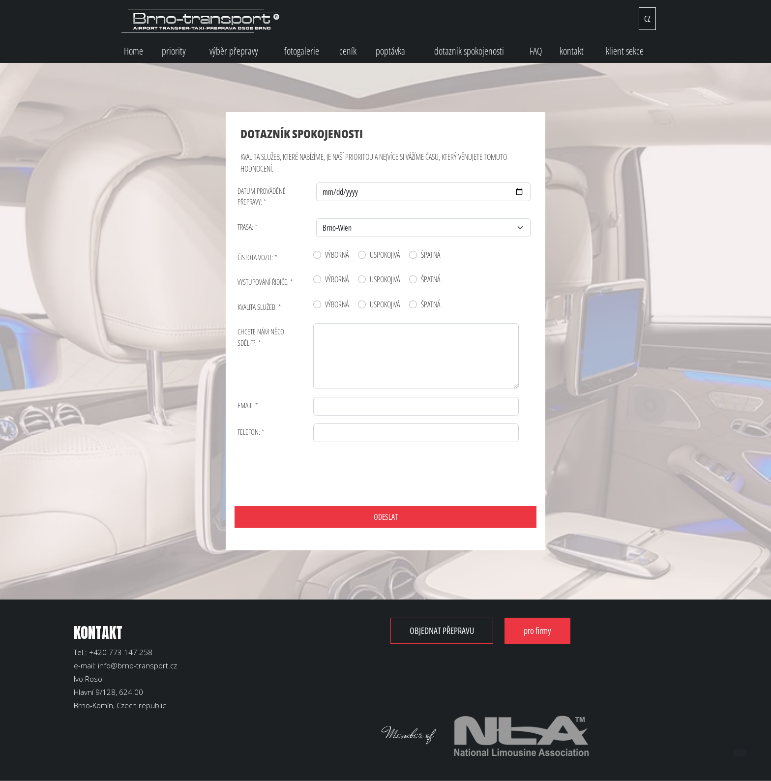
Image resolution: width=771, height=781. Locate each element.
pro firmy (555, 630)
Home (133, 51)
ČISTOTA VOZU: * (257, 257)
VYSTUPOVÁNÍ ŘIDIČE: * (265, 282)
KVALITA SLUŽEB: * (259, 307)
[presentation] (315, 469)
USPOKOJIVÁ (385, 254)
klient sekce (625, 51)
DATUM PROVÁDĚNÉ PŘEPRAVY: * (261, 196)
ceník (347, 51)
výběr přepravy (233, 51)
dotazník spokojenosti (469, 51)
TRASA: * (247, 227)
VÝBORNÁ (337, 254)
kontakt (572, 51)
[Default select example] (423, 227)
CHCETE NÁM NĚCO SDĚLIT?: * (260, 337)
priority (174, 51)
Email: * (247, 405)
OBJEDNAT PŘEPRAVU (447, 630)
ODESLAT (386, 516)
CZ (647, 18)
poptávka (390, 51)
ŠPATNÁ (430, 254)
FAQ (536, 51)
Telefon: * (250, 432)
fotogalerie (301, 51)
